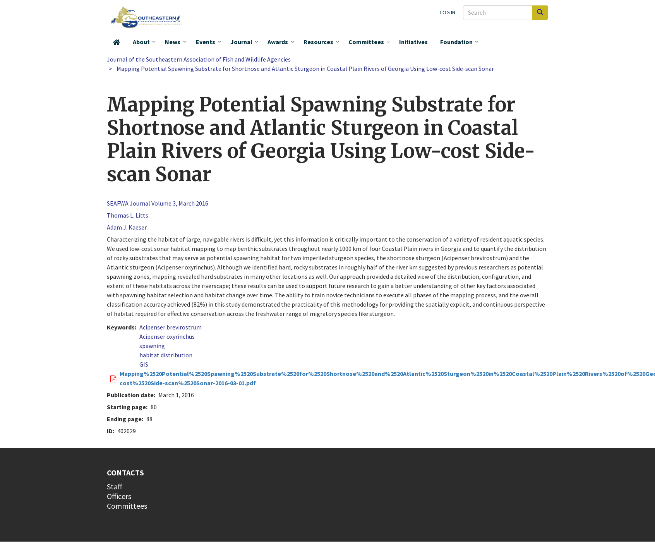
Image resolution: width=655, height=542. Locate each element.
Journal (241, 42)
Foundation (456, 42)
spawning (152, 346)
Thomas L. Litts (127, 215)
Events (205, 42)
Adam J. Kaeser (127, 227)
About (141, 42)
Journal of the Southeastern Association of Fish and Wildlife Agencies (199, 59)
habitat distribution (165, 355)
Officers (119, 496)
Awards (277, 42)
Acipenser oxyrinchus (167, 336)
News (172, 42)
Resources (318, 42)
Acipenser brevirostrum (170, 327)
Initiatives (413, 42)
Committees (366, 42)
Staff (114, 486)
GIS (143, 364)
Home (116, 42)
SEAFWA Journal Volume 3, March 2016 (157, 203)
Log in (447, 12)
